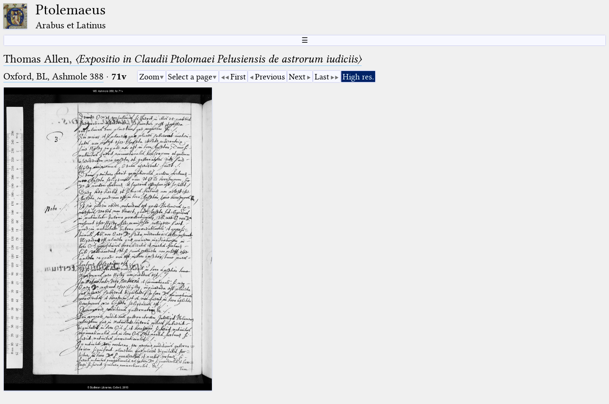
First (238, 77)
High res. (358, 77)
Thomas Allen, (182, 59)
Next (297, 77)
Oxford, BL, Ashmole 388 (53, 76)
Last (322, 77)
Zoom (149, 77)
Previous (270, 77)
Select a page (190, 77)
